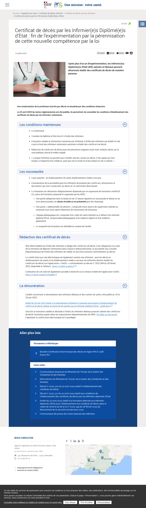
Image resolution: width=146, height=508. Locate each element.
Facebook (67, 441)
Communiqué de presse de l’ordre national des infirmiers (67, 414)
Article (124, 23)
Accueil (16, 13)
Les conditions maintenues (40, 124)
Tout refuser (70, 502)
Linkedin (75, 441)
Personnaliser (103, 502)
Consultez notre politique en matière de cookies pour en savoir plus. (33, 502)
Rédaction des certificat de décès (45, 237)
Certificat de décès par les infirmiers (80, 13)
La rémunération (32, 285)
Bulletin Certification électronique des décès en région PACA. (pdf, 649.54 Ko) (72, 353)
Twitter (71, 441)
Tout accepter (86, 502)
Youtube (79, 441)
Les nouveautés (32, 171)
